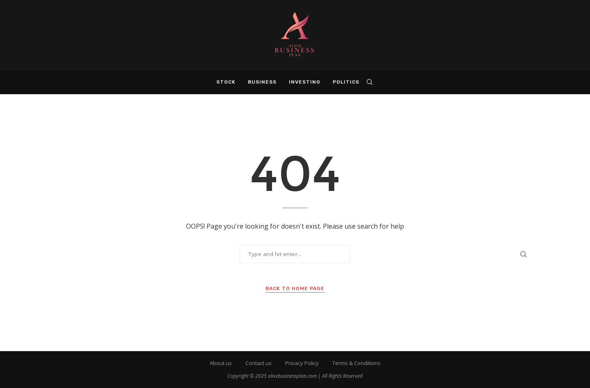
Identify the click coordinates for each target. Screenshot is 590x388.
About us (221, 363)
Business (262, 82)
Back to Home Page (295, 288)
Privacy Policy (302, 363)
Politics (346, 82)
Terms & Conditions (356, 363)
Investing (304, 82)
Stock (226, 82)
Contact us (258, 363)
